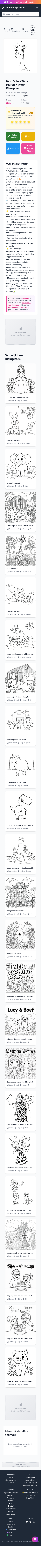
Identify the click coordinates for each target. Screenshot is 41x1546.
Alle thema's (10, 1514)
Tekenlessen (30, 1477)
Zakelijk (10, 1527)
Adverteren (11, 1530)
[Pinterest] (30, 1521)
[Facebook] (27, 1521)
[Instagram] (34, 1521)
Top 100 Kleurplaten (30, 1493)
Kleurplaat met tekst (30, 1485)
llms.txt (10, 1535)
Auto (10, 1503)
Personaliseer (30, 1480)
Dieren (10, 1501)
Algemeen (10, 1498)
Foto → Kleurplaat (30, 1483)
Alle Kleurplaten (10, 1480)
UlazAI (10, 1532)
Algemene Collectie (11, 1493)
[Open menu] (37, 7)
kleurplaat (26, 298)
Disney (10, 1511)
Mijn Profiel (11, 1524)
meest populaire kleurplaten (19, 307)
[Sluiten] (39, 2)
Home (11, 1477)
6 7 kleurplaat (11, 1509)
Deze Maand (30, 1495)
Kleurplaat (10, 1495)
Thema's (11, 1483)
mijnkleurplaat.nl (13, 7)
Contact (10, 1521)
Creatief (10, 1506)
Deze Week (30, 1498)
